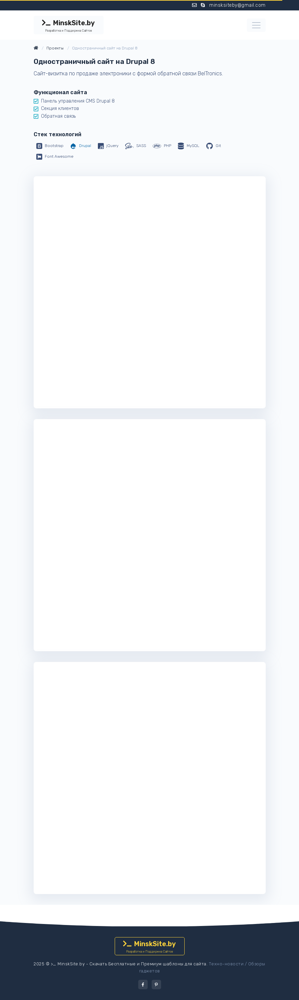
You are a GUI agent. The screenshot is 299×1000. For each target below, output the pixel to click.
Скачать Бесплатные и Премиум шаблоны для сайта (148, 963)
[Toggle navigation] (256, 25)
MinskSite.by (68, 26)
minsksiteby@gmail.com (237, 5)
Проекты (55, 48)
